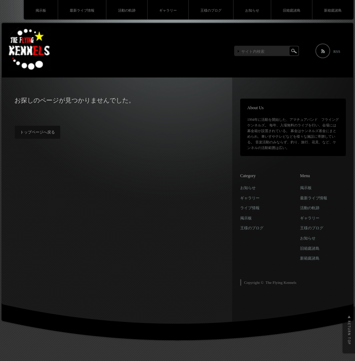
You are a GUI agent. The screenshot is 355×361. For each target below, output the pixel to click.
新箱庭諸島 (333, 10)
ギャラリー (168, 10)
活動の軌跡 (127, 10)
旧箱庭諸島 (291, 10)
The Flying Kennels (281, 282)
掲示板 (41, 10)
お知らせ (252, 10)
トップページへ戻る (37, 132)
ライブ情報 (250, 208)
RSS (336, 51)
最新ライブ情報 (82, 10)
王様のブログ (211, 10)
